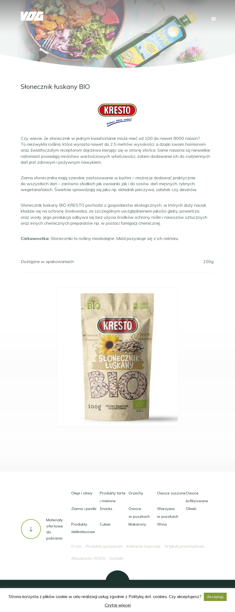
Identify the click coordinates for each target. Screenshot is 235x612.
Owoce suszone (171, 493)
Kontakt (116, 558)
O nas (76, 546)
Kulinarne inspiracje (144, 546)
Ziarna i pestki (83, 508)
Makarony (137, 524)
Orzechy (136, 493)
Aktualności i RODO (88, 558)
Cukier (105, 524)
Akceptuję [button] (215, 597)
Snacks (106, 508)
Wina (162, 524)
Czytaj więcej (118, 605)
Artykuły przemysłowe (184, 546)
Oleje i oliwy (81, 493)
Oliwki (191, 508)
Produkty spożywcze (104, 546)
